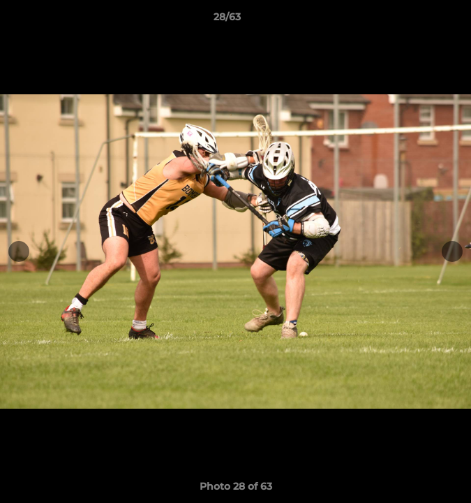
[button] (420, 20)
